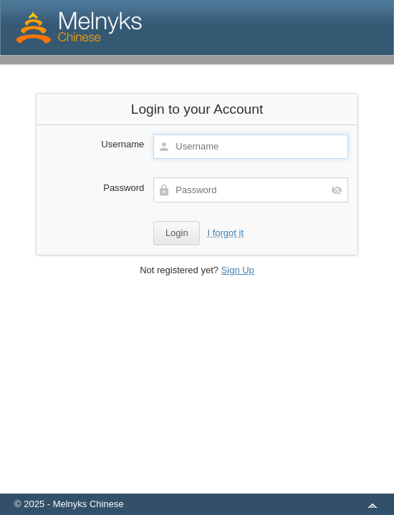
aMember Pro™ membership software (213, 485)
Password (123, 187)
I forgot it (225, 232)
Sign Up (237, 270)
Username (122, 144)
